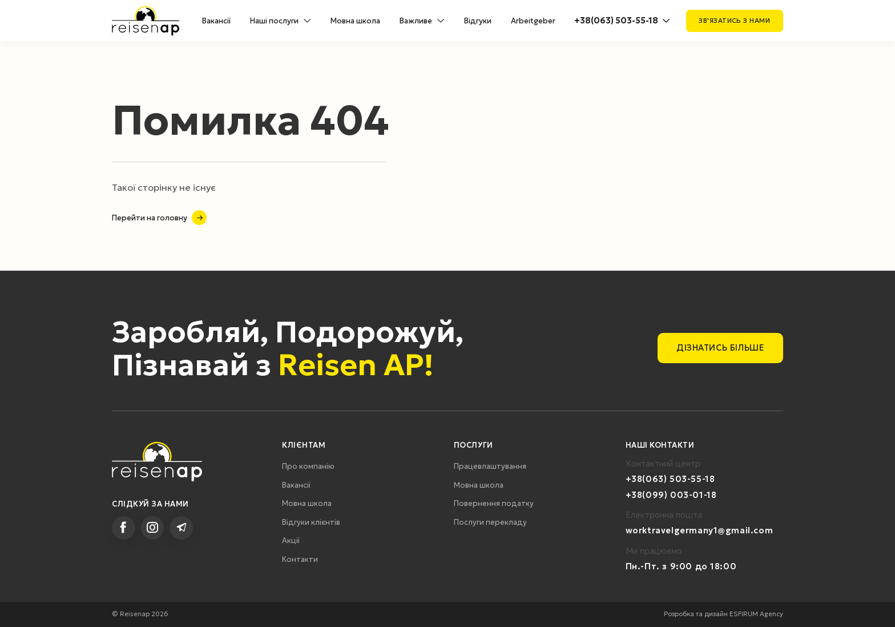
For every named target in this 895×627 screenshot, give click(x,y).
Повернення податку (494, 503)
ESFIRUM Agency (756, 614)
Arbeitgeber (533, 21)
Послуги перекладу (490, 522)
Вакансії (216, 21)
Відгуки (477, 21)
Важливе (416, 21)
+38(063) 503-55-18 (616, 20)
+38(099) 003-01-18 (671, 495)
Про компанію (308, 466)
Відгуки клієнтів (311, 522)
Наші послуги (274, 21)
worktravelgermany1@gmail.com (699, 530)
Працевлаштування (490, 466)
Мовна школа (355, 21)
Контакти (300, 559)
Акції (291, 540)
